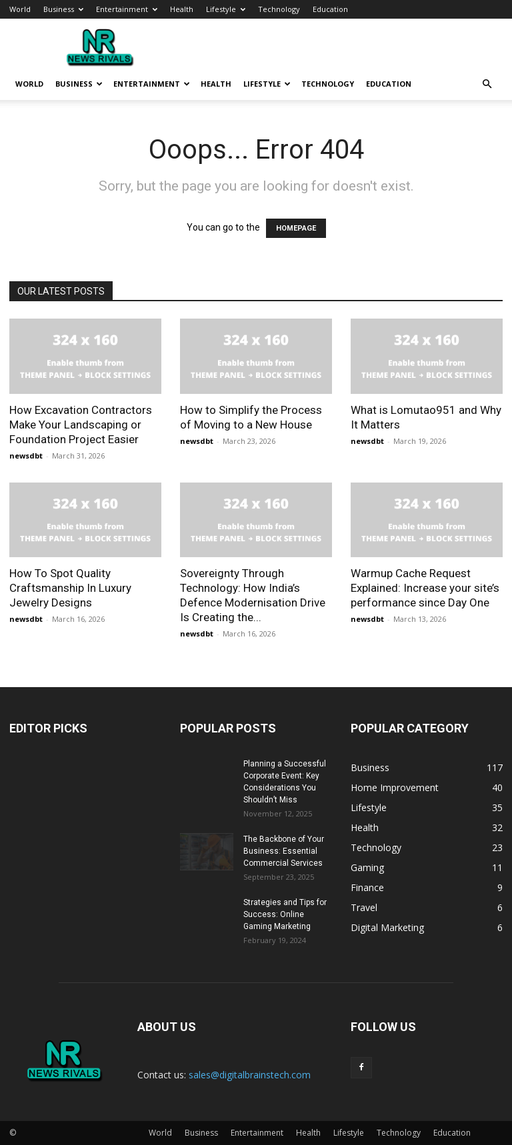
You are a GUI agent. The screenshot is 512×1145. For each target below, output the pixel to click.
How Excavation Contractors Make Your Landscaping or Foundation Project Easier (80, 424)
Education (330, 9)
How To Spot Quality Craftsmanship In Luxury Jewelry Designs (70, 588)
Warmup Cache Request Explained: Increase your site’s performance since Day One (425, 588)
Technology (279, 9)
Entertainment (126, 9)
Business (63, 9)
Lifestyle (225, 9)
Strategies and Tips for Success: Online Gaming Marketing (285, 914)
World (20, 9)
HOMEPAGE (296, 228)
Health (181, 9)
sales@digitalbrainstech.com (250, 1074)
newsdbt (26, 456)
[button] (487, 84)
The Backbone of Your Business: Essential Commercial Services (283, 851)
